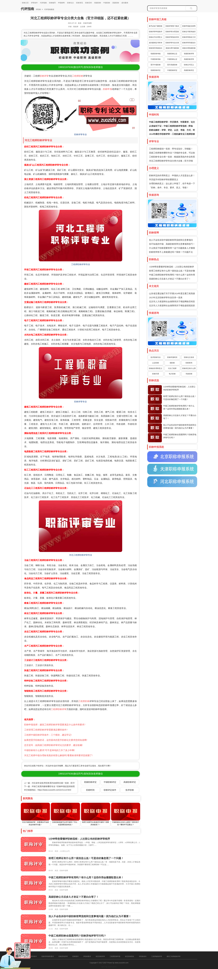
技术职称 (130, 790)
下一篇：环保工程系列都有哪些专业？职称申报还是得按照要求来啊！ (54, 786)
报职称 (172, 363)
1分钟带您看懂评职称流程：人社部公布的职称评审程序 (79, 838)
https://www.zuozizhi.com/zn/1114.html (54, 790)
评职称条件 (143, 956)
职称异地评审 (63, 956)
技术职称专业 (156, 357)
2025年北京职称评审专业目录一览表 (165, 297)
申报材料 (61, 3)
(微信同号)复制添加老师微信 (80, 67)
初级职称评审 (189, 54)
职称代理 (155, 374)
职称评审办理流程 (172, 32)
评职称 (38, 9)
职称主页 (25, 3)
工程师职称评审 (58, 709)
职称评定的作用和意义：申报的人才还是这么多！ (172, 175)
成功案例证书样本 (155, 43)
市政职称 (189, 374)
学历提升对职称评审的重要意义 (163, 179)
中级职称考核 (156, 59)
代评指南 (43, 3)
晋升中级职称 (156, 65)
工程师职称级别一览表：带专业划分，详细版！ (171, 149)
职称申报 (107, 89)
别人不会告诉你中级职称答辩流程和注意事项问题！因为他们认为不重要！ (90, 916)
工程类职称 (84, 701)
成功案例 (124, 3)
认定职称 (155, 363)
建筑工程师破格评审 (173, 956)
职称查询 (189, 363)
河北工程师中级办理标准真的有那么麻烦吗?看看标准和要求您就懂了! (58, 755)
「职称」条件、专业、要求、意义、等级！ (169, 187)
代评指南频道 (49, 9)
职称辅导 (52, 3)
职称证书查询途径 (189, 32)
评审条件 (34, 3)
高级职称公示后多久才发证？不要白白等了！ (170, 279)
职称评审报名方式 (189, 37)
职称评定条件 (110, 790)
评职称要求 (87, 956)
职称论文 (70, 3)
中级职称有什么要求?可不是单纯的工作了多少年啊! (49, 750)
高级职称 (115, 3)
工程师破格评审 (156, 956)
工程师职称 (77, 76)
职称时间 (90, 790)
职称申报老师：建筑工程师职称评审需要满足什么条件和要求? (54, 724)
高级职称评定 (189, 70)
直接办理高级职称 (189, 48)
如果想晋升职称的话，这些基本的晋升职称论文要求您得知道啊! (55, 740)
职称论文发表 (189, 357)
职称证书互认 (189, 65)
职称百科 (88, 3)
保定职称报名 (129, 956)
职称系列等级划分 (155, 48)
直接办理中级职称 (172, 48)
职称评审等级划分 (189, 43)
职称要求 (75, 956)
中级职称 (106, 3)
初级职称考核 (156, 54)
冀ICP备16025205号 (109, 967)
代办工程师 (172, 368)
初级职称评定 (156, 70)
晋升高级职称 (172, 65)
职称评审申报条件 (155, 32)
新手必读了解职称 (155, 26)
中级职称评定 (172, 70)
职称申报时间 (172, 357)
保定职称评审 (100, 956)
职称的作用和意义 (155, 368)
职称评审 (44, 76)
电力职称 (172, 374)
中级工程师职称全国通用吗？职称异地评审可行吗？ (77, 935)
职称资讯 (79, 3)
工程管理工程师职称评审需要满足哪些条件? (45, 730)
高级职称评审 (189, 59)
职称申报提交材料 (189, 26)
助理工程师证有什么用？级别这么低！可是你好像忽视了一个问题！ (86, 858)
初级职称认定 (172, 54)
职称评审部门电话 (172, 26)
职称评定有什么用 (189, 368)
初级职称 (97, 3)
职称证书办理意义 (155, 37)
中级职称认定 (172, 59)
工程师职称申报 (115, 956)
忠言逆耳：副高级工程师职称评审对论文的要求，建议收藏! (53, 745)
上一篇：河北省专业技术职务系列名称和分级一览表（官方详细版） (53, 783)
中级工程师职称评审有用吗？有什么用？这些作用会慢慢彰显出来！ (86, 877)
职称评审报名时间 (172, 37)
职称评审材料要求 (48, 956)
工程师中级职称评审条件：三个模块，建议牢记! (48, 735)
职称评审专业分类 (172, 43)
